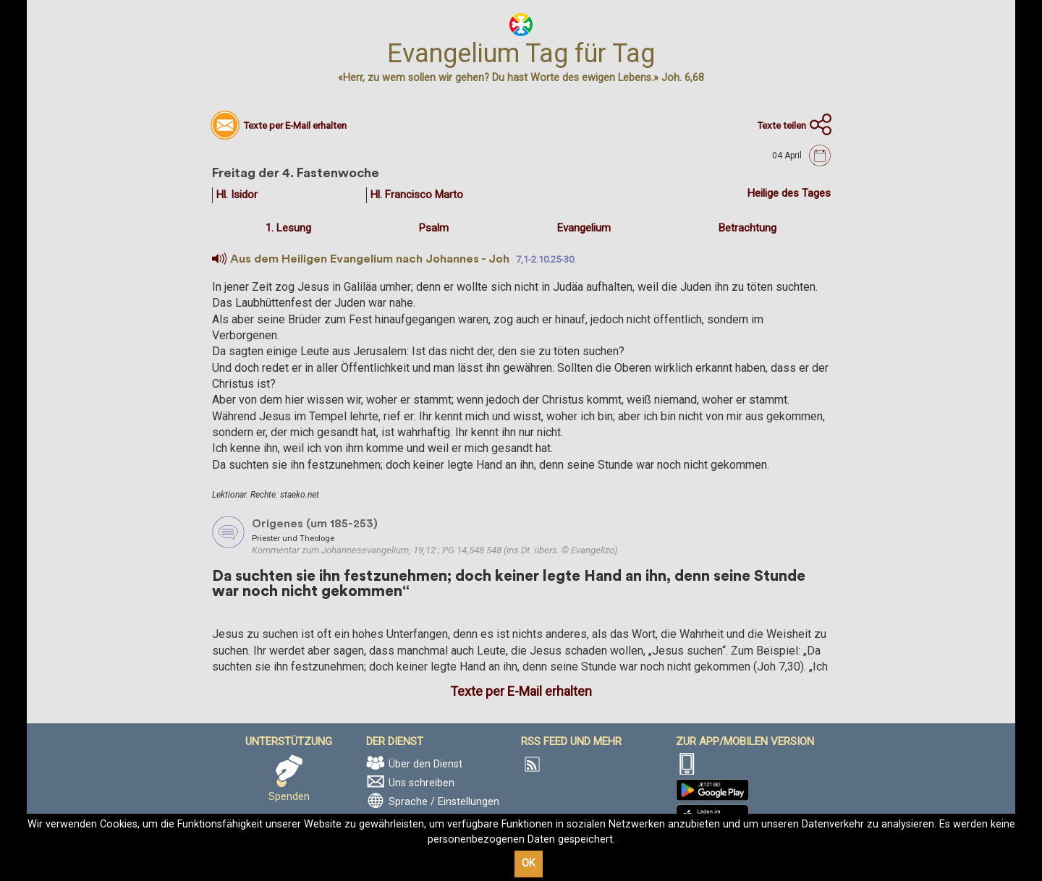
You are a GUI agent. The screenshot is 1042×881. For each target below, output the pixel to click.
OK (528, 863)
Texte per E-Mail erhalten (521, 691)
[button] (219, 259)
